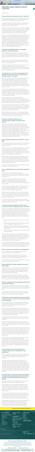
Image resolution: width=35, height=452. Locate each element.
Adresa (3, 420)
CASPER (24, 417)
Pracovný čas (4, 421)
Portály (24, 414)
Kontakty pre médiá (5, 422)
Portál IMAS (25, 418)
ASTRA (24, 416)
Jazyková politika (15, 421)
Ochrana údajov (15, 422)
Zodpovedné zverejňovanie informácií (17, 426)
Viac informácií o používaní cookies (23, 447)
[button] (33, 0)
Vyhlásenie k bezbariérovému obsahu (17, 424)
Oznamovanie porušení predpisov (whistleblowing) (27, 420)
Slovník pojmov (4, 416)
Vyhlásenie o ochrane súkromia (17, 418)
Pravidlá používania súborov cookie (17, 420)
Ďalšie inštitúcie (4, 417)
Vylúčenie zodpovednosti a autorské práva (16, 416)
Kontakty (3, 418)
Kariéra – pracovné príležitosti (6, 414)
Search (31, 2)
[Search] (17, 2)
